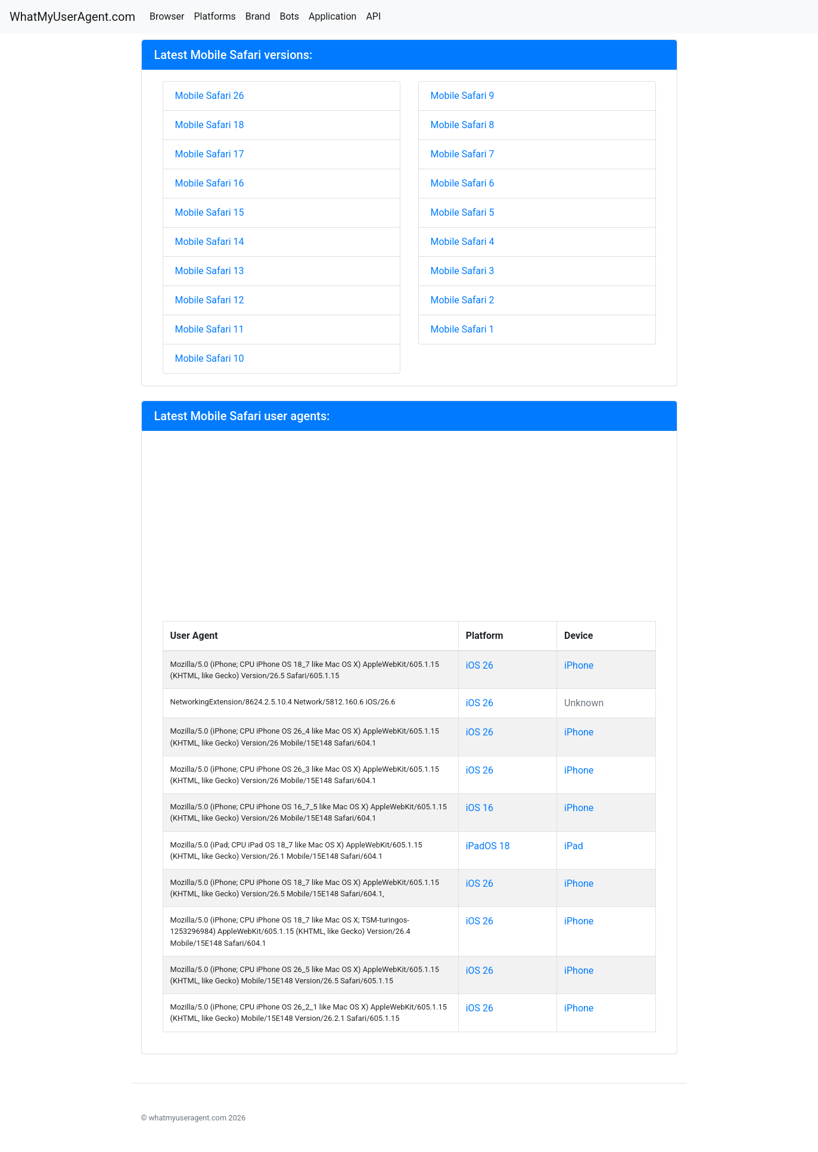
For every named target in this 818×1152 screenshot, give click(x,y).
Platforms (214, 16)
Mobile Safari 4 (462, 241)
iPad (573, 846)
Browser (167, 16)
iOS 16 (479, 807)
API (373, 16)
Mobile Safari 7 (462, 154)
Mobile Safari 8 (462, 125)
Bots (289, 16)
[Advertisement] (409, 531)
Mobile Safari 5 (462, 212)
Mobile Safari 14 (209, 241)
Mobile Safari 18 (209, 125)
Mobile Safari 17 (209, 154)
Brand (257, 16)
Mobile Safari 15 (209, 212)
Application (332, 16)
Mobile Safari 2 (462, 300)
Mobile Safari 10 (209, 358)
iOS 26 (479, 665)
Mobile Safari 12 (209, 300)
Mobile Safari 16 (209, 183)
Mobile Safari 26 (209, 95)
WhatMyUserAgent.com (72, 17)
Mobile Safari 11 (209, 329)
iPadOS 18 (488, 846)
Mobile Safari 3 (462, 271)
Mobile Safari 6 (462, 183)
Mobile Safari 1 (462, 329)
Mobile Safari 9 (462, 95)
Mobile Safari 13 (209, 271)
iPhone (578, 665)
